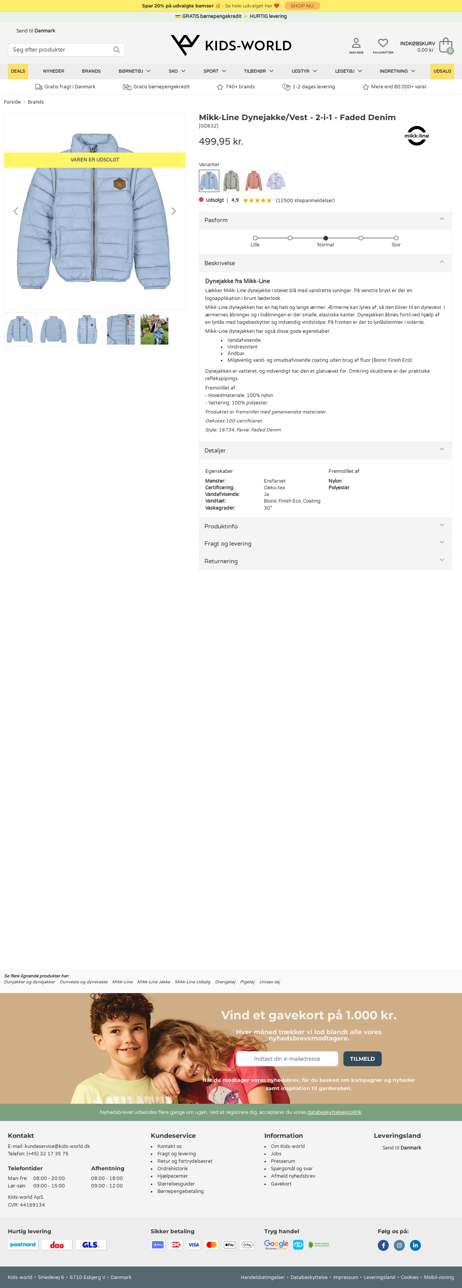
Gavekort (281, 1184)
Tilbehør (259, 71)
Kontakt (21, 1135)
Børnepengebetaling (180, 1191)
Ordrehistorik (172, 1168)
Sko (177, 71)
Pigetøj (247, 981)
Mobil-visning (439, 1277)
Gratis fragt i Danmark (65, 87)
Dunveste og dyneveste (83, 981)
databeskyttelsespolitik (334, 1112)
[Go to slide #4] (120, 329)
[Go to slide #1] (19, 329)
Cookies (410, 1277)
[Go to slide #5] (154, 329)
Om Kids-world (288, 1146)
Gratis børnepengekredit (156, 87)
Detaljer (215, 450)
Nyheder (53, 71)
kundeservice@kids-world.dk (57, 1146)
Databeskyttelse (309, 1277)
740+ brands (236, 87)
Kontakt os (169, 1146)
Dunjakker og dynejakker (29, 981)
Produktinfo (221, 526)
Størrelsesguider (176, 1184)
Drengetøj (225, 981)
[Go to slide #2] (53, 329)
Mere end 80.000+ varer (395, 87)
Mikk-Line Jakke (153, 981)
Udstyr (304, 71)
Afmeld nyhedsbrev (293, 1176)
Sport (215, 71)
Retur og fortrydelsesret (185, 1161)
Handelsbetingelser (263, 1277)
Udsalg (442, 71)
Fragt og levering (227, 543)
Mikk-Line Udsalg (192, 981)
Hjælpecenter (172, 1176)
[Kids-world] (231, 45)
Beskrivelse (219, 263)
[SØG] (116, 49)
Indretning (397, 71)
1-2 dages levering (308, 87)
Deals (18, 71)
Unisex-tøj (269, 981)
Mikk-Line (122, 981)
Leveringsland (379, 1277)
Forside (12, 102)
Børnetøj (135, 71)
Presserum (283, 1161)
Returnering (221, 561)
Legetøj (348, 71)
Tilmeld (362, 1058)
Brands (91, 71)
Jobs (276, 1154)
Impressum (345, 1277)
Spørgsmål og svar (292, 1168)
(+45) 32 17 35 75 (48, 1154)
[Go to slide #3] (87, 329)
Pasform (216, 220)
